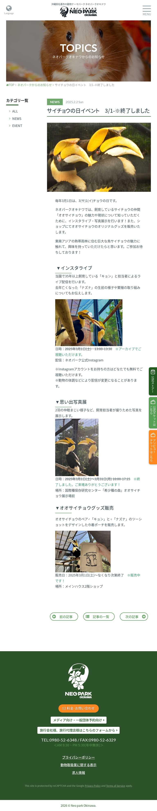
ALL (15, 111)
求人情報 (78, 772)
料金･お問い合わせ (79, 708)
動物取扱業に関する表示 (78, 764)
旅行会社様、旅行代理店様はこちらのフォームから (77, 730)
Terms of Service (115, 786)
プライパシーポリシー (78, 757)
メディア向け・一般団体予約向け (77, 719)
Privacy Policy (93, 786)
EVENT (17, 125)
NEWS (16, 118)
